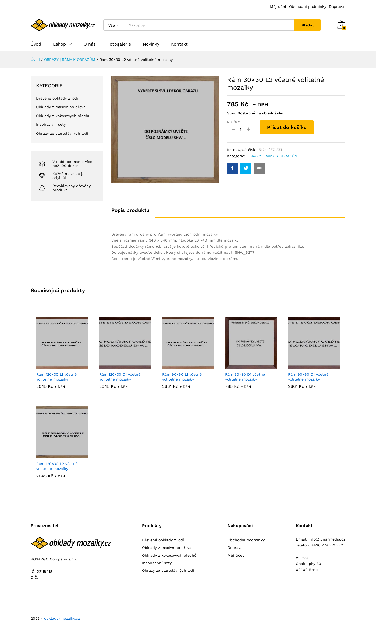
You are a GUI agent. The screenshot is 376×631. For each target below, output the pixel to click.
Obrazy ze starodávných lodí (62, 133)
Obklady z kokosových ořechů (63, 116)
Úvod (36, 44)
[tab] (133, 213)
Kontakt (179, 44)
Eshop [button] (59, 44)
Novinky (151, 44)
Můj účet (278, 6)
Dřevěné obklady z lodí (57, 98)
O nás (89, 44)
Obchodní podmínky (307, 6)
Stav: (231, 113)
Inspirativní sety (51, 124)
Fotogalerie (119, 44)
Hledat (307, 25)
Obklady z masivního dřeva (61, 107)
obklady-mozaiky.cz (62, 618)
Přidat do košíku (287, 127)
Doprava (336, 6)
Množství (233, 121)
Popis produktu (130, 210)
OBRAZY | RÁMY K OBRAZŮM (272, 156)
